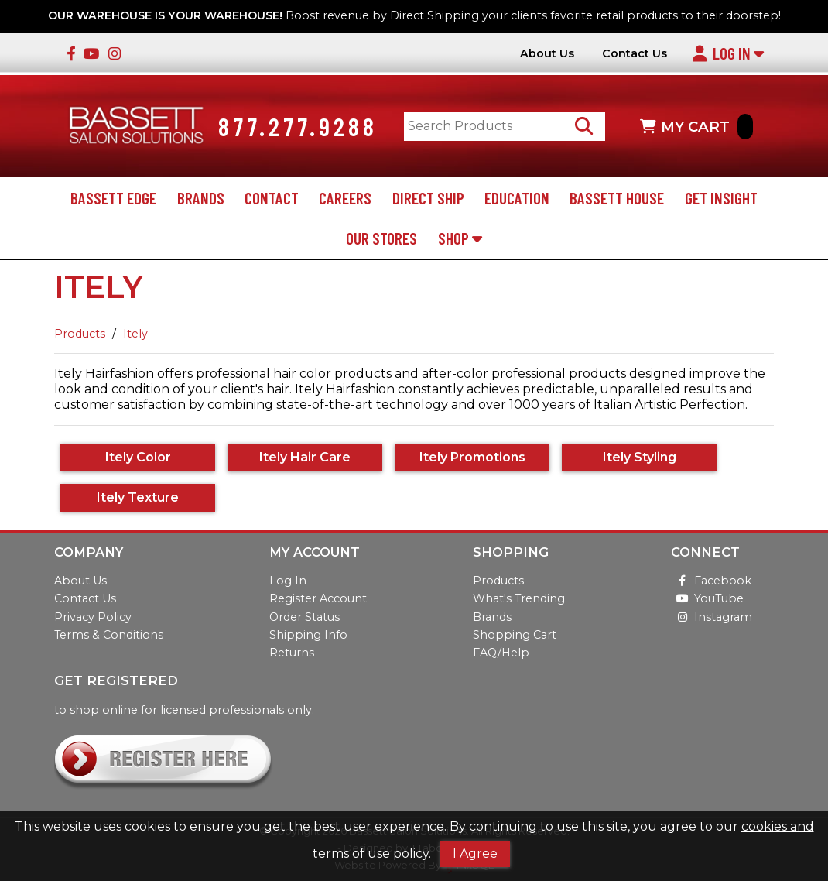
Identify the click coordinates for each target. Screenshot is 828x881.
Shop (460, 238)
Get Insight (721, 197)
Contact (272, 197)
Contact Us (634, 53)
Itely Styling (639, 457)
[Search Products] (584, 126)
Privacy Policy (93, 617)
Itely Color (138, 457)
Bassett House (617, 197)
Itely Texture (138, 497)
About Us (547, 53)
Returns (291, 653)
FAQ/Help (501, 653)
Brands (200, 197)
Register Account (318, 598)
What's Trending (519, 598)
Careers (345, 197)
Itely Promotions (472, 457)
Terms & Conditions (108, 635)
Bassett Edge (113, 197)
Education (516, 197)
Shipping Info (308, 635)
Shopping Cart (514, 635)
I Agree (475, 853)
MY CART (696, 126)
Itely (135, 334)
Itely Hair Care (305, 457)
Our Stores (381, 238)
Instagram (711, 617)
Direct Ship (428, 197)
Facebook (711, 581)
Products (79, 334)
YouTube (707, 598)
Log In (728, 53)
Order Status (304, 617)
